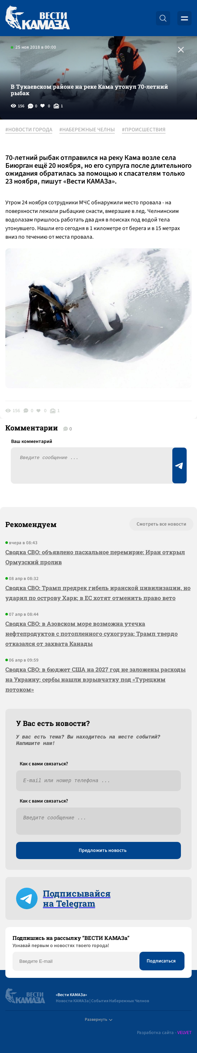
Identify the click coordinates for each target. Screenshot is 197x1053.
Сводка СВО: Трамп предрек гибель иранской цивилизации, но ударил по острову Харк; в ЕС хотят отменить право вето (98, 592)
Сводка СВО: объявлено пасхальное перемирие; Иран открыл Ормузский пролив (95, 557)
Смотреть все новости (161, 524)
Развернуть (98, 1020)
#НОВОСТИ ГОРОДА (28, 129)
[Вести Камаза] (37, 18)
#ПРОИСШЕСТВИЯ (144, 129)
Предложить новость (103, 850)
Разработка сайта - (164, 1032)
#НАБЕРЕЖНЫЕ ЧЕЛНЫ (87, 129)
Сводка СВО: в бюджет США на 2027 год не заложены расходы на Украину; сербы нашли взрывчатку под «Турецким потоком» (95, 679)
